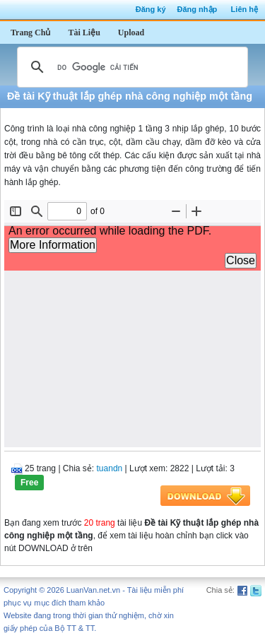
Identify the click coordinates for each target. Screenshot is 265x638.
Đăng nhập (197, 9)
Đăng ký (151, 9)
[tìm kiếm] (130, 67)
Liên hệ (244, 9)
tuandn (110, 468)
